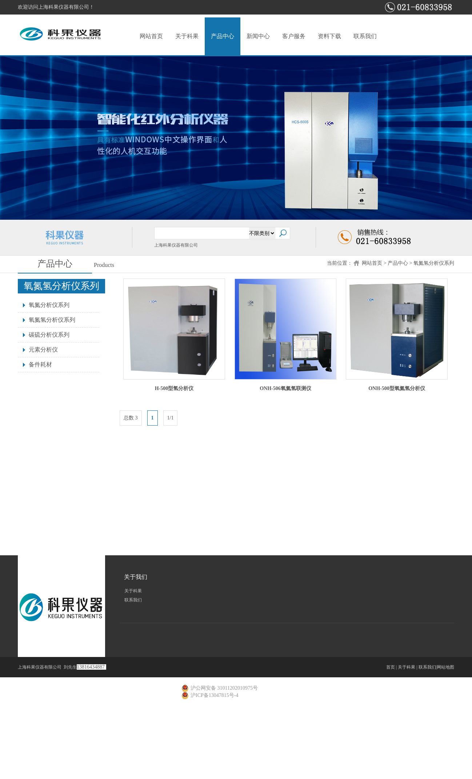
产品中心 (222, 36)
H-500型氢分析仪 (174, 388)
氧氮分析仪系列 (49, 305)
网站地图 (445, 667)
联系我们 (365, 36)
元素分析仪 (43, 349)
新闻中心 (258, 36)
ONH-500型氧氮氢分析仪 (396, 388)
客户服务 (293, 36)
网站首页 (151, 36)
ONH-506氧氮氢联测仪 (285, 388)
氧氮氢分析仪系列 (433, 263)
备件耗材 (40, 364)
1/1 (170, 418)
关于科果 (187, 36)
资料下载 (329, 36)
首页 (390, 667)
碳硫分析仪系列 (49, 335)
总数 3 (131, 418)
